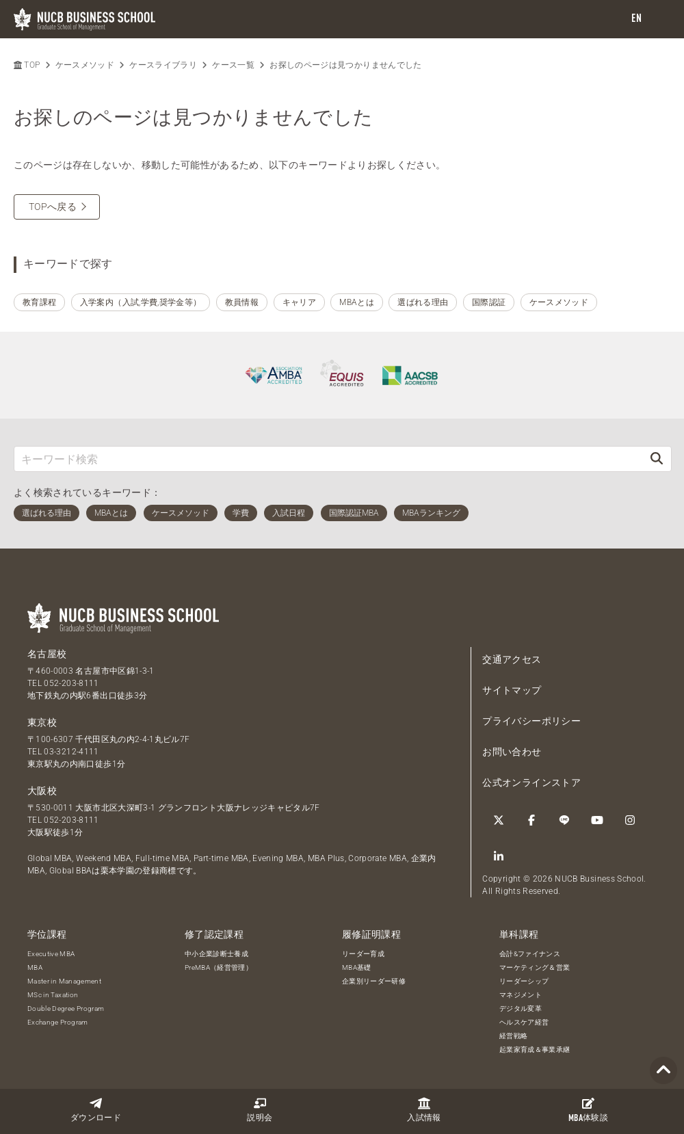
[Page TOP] (663, 1071)
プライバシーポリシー (531, 720)
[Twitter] (498, 820)
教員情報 (242, 302)
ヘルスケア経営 (524, 1022)
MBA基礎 (356, 967)
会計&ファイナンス (529, 954)
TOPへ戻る (53, 206)
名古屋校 (46, 653)
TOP (27, 65)
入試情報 (423, 1109)
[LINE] (564, 820)
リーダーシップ (524, 981)
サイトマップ (511, 690)
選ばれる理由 (422, 302)
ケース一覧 (233, 65)
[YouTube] (597, 820)
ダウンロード (95, 1109)
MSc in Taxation (52, 995)
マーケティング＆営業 (534, 967)
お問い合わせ (511, 751)
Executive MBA (51, 954)
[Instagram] (630, 820)
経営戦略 (513, 1036)
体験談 (588, 1110)
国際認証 (488, 302)
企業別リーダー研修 (374, 981)
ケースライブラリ (163, 65)
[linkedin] (498, 856)
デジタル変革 (520, 1008)
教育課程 (39, 302)
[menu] (660, 19)
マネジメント (520, 995)
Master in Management (64, 981)
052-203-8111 (71, 683)
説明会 (259, 1109)
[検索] (656, 459)
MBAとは (356, 302)
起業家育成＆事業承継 (534, 1049)
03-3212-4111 (71, 751)
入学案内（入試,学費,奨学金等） (141, 302)
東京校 (42, 722)
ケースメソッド (84, 65)
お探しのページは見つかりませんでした (345, 65)
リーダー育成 (363, 954)
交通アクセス (511, 659)
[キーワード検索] (328, 459)
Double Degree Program (65, 1008)
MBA (34, 967)
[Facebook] (531, 820)
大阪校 (42, 790)
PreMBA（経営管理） (218, 967)
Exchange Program (57, 1022)
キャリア (299, 302)
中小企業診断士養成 (216, 954)
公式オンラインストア (531, 782)
